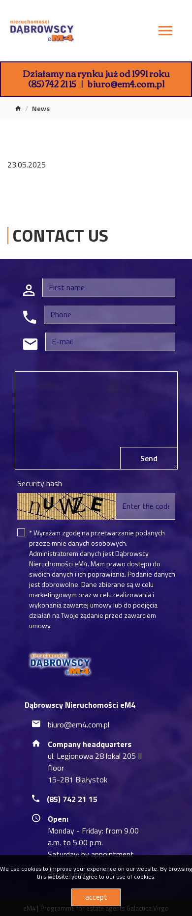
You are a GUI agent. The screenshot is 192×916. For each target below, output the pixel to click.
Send (149, 458)
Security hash (39, 483)
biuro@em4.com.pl (126, 83)
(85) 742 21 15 (52, 83)
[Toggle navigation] (165, 32)
